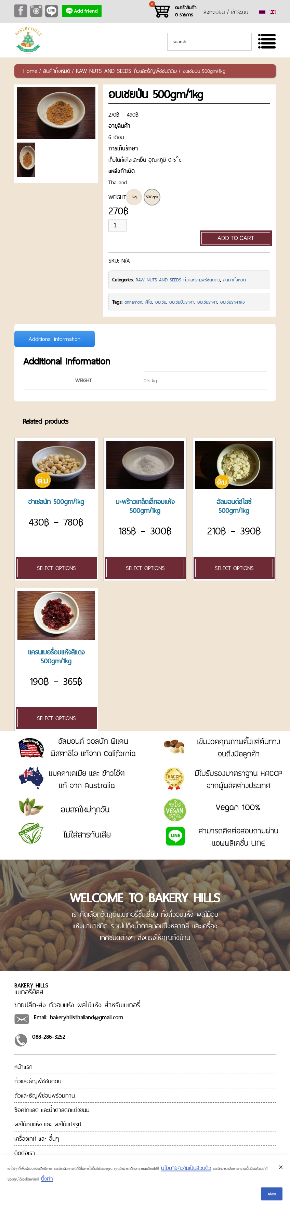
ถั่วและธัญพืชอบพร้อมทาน (44, 1095)
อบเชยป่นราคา (181, 302)
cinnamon (133, 302)
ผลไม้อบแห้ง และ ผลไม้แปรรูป (47, 1124)
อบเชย (160, 302)
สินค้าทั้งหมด (56, 71)
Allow (272, 1199)
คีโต (148, 302)
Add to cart (236, 238)
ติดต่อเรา (24, 1153)
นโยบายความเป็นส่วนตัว (186, 1173)
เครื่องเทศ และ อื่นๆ (36, 1138)
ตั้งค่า (47, 1184)
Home (30, 71)
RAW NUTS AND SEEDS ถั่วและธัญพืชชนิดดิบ (126, 71)
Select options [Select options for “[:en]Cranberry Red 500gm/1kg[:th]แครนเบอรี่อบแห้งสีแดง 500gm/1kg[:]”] (56, 718)
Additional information (54, 339)
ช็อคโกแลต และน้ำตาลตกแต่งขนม (52, 1110)
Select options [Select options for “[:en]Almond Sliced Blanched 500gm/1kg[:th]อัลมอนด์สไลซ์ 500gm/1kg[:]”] (234, 568)
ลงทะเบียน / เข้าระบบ (225, 12)
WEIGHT (117, 197)
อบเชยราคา (207, 302)
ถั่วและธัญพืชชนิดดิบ (38, 1081)
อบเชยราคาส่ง (232, 302)
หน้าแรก (23, 1067)
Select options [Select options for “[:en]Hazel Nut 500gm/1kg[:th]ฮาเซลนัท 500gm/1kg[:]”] (56, 568)
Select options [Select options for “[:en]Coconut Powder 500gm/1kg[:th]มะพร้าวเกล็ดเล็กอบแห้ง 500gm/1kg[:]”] (145, 568)
